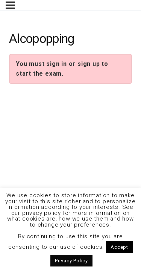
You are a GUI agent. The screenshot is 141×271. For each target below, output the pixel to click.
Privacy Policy (71, 260)
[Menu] (10, 5)
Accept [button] (119, 247)
